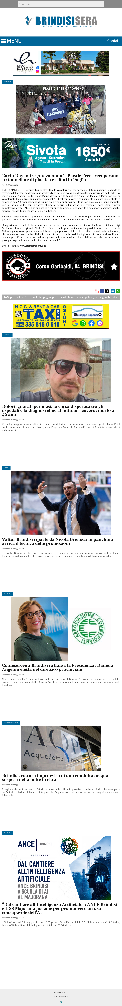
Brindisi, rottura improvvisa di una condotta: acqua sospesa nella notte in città (55, 777)
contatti (113, 41)
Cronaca (7, 335)
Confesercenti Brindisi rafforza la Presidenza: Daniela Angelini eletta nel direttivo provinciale (57, 667)
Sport (6, 468)
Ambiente (7, 82)
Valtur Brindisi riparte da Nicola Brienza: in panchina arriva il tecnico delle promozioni (57, 541)
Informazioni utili (11, 723)
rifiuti (66, 297)
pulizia (89, 297)
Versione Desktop (61, 997)
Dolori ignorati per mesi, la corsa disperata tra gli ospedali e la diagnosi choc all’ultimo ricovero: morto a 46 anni (58, 410)
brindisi (112, 297)
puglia (47, 297)
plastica (57, 297)
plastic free (17, 297)
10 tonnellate (33, 297)
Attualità (7, 594)
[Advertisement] (61, 450)
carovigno (101, 297)
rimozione (77, 297)
